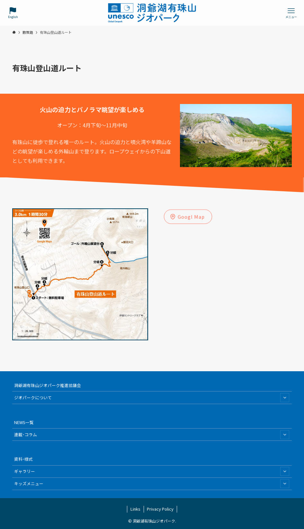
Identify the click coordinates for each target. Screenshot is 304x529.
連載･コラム (151, 434)
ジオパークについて (151, 397)
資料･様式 (23, 459)
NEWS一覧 (24, 422)
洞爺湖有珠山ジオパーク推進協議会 (47, 385)
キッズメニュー (151, 483)
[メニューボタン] (291, 13)
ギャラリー (151, 471)
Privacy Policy (160, 509)
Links (135, 509)
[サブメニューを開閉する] (284, 397)
